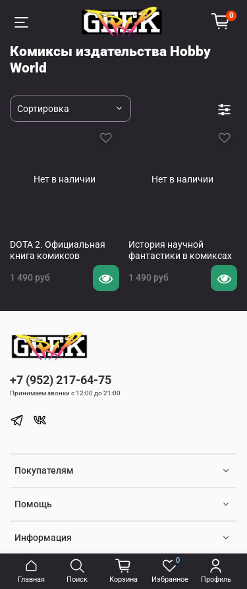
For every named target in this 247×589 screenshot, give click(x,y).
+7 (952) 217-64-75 (60, 380)
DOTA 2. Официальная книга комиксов (57, 250)
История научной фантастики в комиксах (180, 250)
